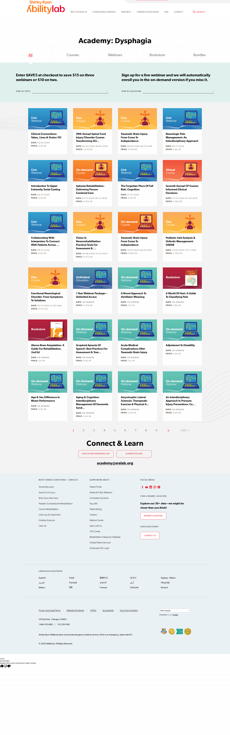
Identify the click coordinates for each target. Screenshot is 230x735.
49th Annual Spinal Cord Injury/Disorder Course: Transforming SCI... (91, 137)
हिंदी (70, 588)
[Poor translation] (7, 666)
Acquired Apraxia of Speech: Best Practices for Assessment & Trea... (92, 349)
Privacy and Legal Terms (49, 610)
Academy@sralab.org (193, 5)
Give (166, 19)
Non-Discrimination (129, 610)
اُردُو (132, 583)
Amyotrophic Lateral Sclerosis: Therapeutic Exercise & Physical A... (135, 401)
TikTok (158, 487)
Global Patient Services (100, 542)
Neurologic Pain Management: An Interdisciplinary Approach (182, 137)
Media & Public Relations (101, 492)
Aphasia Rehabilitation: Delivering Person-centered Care (90, 189)
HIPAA (93, 610)
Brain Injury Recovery (48, 498)
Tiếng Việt (165, 583)
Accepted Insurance (99, 498)
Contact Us (150, 536)
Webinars (115, 55)
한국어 (133, 578)
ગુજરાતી (103, 583)
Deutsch (164, 588)
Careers (93, 515)
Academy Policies (134, 454)
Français (103, 588)
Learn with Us (96, 526)
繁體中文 (104, 578)
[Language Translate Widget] (175, 610)
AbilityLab (46, 14)
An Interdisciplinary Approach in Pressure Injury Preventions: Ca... (180, 401)
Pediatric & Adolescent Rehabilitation (56, 503)
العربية (41, 583)
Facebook (142, 487)
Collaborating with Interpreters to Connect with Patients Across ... (45, 241)
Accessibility (108, 610)
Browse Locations (153, 516)
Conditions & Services (104, 19)
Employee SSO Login (99, 548)
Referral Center (97, 520)
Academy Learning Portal (152, 5)
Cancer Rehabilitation (48, 509)
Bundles (199, 55)
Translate (172, 615)
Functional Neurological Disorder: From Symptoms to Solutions (47, 297)
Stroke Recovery (46, 487)
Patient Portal (96, 487)
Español (42, 578)
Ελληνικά (134, 588)
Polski (71, 578)
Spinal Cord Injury (47, 492)
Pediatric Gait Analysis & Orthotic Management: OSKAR (180, 241)
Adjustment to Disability (180, 345)
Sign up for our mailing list (96, 454)
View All (42, 526)
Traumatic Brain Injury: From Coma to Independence (134, 137)
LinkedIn (150, 487)
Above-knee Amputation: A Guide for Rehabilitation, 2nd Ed (47, 349)
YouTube (146, 487)
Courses (73, 55)
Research (126, 19)
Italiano (42, 588)
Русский (73, 583)
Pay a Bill (93, 503)
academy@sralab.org (115, 463)
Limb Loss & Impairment (49, 515)
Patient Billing (96, 509)
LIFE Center (95, 531)
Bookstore (157, 55)
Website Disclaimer (75, 610)
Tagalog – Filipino (168, 578)
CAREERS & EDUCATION (148, 19)
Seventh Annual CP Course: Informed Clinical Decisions (182, 189)
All (30, 55)
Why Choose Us (79, 19)
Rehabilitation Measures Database (105, 537)
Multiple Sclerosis (47, 520)
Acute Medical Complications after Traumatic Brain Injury (134, 349)
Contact (178, 19)
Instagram (154, 487)
